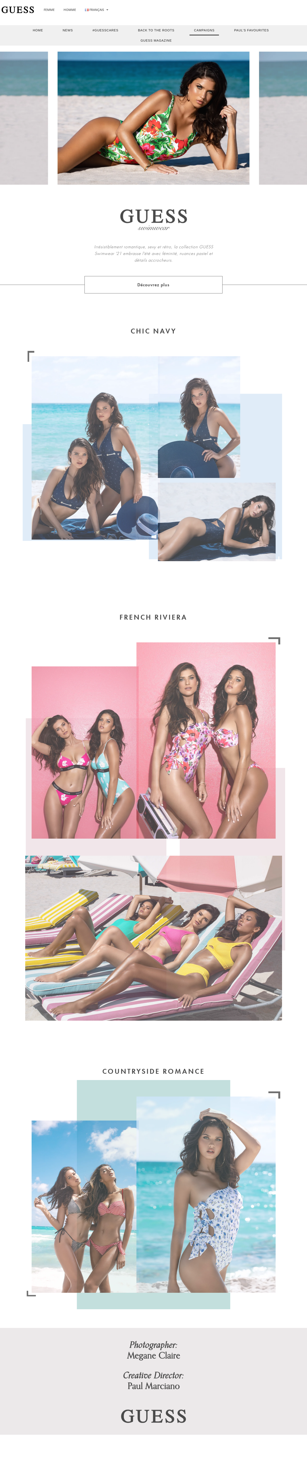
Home (38, 30)
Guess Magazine (156, 40)
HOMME (70, 10)
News (68, 30)
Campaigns (204, 30)
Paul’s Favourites (251, 30)
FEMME (49, 10)
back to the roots (156, 30)
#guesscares (105, 30)
